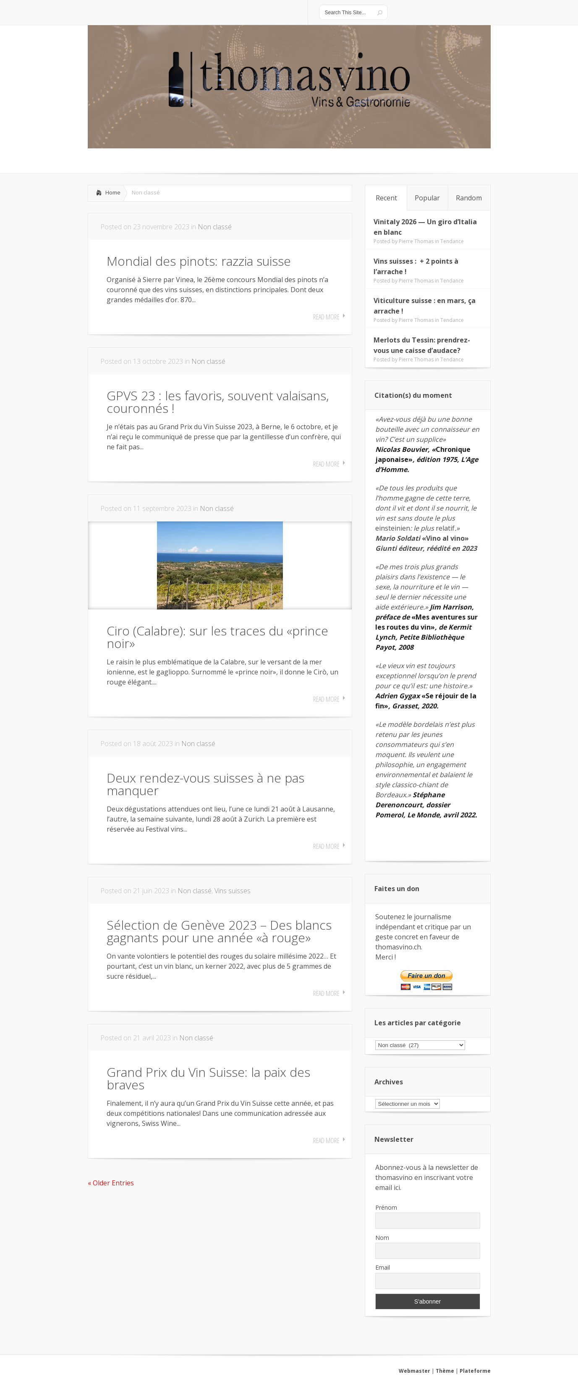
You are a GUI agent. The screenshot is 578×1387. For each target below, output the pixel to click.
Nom (382, 1238)
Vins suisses (232, 890)
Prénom (386, 1207)
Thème (445, 1370)
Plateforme (475, 1370)
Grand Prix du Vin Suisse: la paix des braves (208, 1078)
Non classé (215, 226)
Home (112, 192)
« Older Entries (111, 1182)
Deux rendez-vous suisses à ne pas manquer (205, 784)
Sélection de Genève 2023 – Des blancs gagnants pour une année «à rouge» (219, 931)
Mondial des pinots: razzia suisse (199, 261)
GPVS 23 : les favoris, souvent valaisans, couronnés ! (218, 402)
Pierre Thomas (416, 241)
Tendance (452, 241)
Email (382, 1267)
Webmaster (414, 1370)
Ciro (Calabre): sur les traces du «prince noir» (217, 637)
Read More (326, 316)
